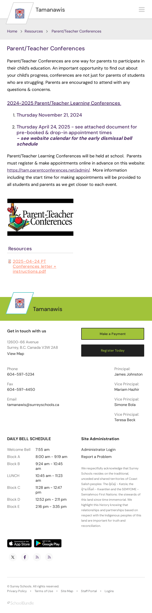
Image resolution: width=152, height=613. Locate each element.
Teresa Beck (124, 420)
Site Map (67, 591)
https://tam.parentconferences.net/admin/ (48, 170)
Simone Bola (125, 404)
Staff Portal (89, 591)
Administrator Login (98, 449)
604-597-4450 (21, 389)
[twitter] (13, 557)
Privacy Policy (17, 591)
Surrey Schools (20, 586)
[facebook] (25, 557)
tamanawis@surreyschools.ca (33, 404)
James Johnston (128, 374)
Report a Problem (96, 456)
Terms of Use (44, 591)
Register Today (113, 350)
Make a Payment (113, 334)
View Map (15, 353)
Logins (109, 591)
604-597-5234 (20, 374)
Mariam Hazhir (126, 389)
